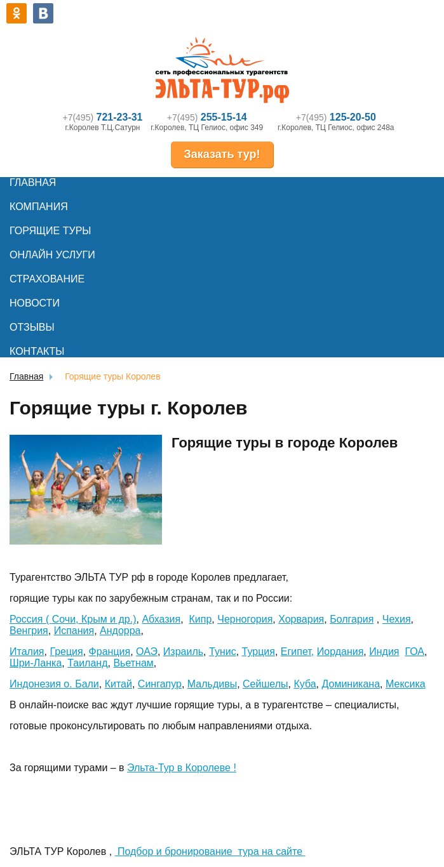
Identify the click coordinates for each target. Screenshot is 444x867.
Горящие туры (50, 230)
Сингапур (160, 683)
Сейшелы (265, 683)
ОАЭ (147, 651)
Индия (384, 651)
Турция (258, 651)
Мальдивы (212, 683)
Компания (39, 206)
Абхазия (161, 619)
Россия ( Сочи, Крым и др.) (73, 619)
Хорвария (301, 619)
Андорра (120, 630)
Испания (74, 630)
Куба (304, 683)
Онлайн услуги (52, 254)
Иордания (340, 651)
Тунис (222, 651)
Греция (66, 651)
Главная (33, 182)
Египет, (297, 651)
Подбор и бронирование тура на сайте (210, 851)
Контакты (37, 351)
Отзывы (32, 327)
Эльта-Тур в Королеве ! (181, 767)
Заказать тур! (222, 154)
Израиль (183, 651)
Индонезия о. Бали (54, 683)
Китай (118, 683)
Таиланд (87, 663)
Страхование (47, 279)
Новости (35, 303)
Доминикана (350, 683)
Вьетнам (133, 663)
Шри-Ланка (36, 663)
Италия (27, 651)
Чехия (396, 619)
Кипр (200, 619)
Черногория (244, 619)
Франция (110, 651)
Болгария (351, 619)
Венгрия (29, 630)
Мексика (406, 683)
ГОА (414, 651)
